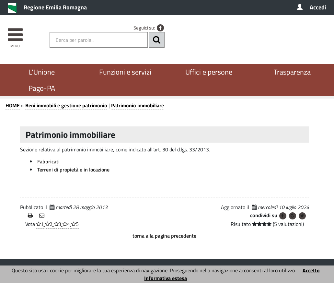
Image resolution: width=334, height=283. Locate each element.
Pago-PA (42, 88)
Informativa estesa (165, 278)
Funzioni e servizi (125, 72)
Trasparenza (292, 72)
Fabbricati (49, 161)
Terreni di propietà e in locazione (74, 169)
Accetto (311, 270)
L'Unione (42, 72)
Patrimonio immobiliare (137, 105)
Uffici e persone (208, 72)
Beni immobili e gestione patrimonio (66, 105)
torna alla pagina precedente (164, 236)
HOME (13, 105)
